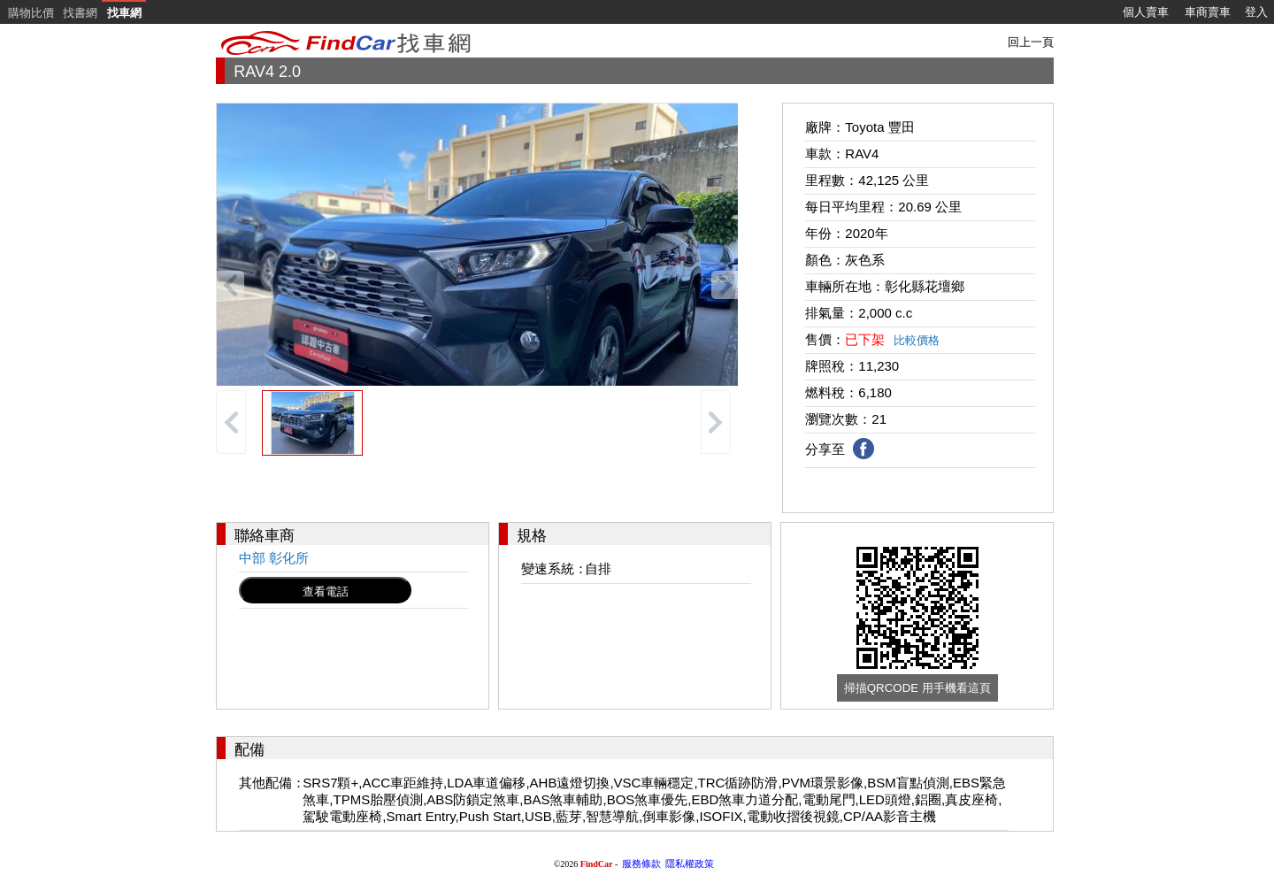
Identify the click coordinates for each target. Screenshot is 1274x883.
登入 (1256, 12)
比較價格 (917, 340)
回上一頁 (1031, 42)
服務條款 (641, 863)
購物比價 (31, 12)
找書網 (80, 12)
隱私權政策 (689, 863)
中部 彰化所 (274, 557)
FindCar (596, 864)
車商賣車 (1208, 12)
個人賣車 (1146, 12)
